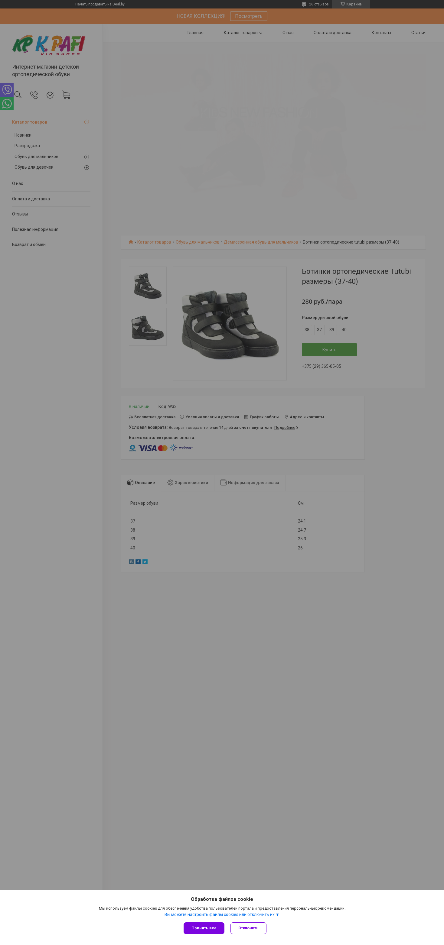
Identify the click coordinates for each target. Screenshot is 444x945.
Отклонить (248, 928)
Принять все (204, 928)
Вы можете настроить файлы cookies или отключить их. (220, 914)
